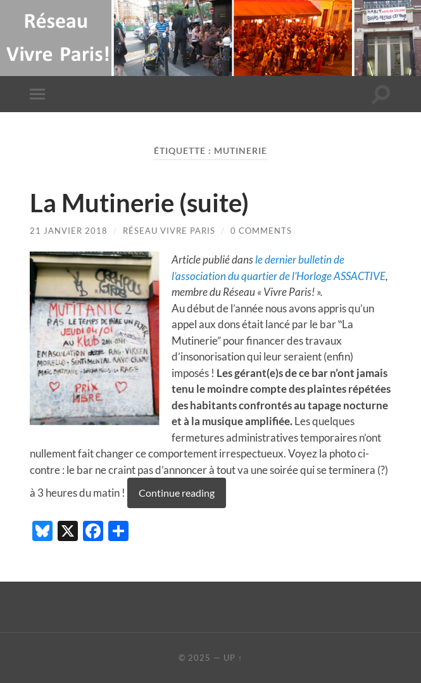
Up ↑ (232, 658)
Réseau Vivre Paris (169, 231)
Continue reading (177, 493)
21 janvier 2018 (69, 231)
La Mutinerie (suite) (139, 203)
